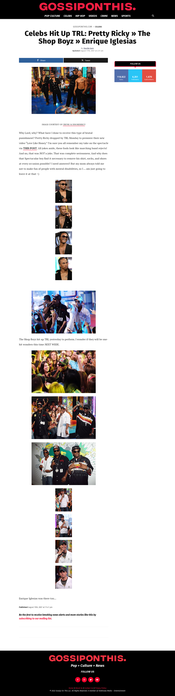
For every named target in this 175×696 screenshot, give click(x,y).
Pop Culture (52, 15)
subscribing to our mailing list (35, 618)
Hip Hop (80, 15)
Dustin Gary (89, 48)
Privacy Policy (100, 688)
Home (71, 688)
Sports (125, 15)
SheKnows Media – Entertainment (112, 691)
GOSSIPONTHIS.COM (82, 27)
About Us (79, 688)
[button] (153, 16)
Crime (104, 15)
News (114, 15)
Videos (93, 15)
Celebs (68, 15)
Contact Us (88, 688)
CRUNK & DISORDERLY (74, 124)
